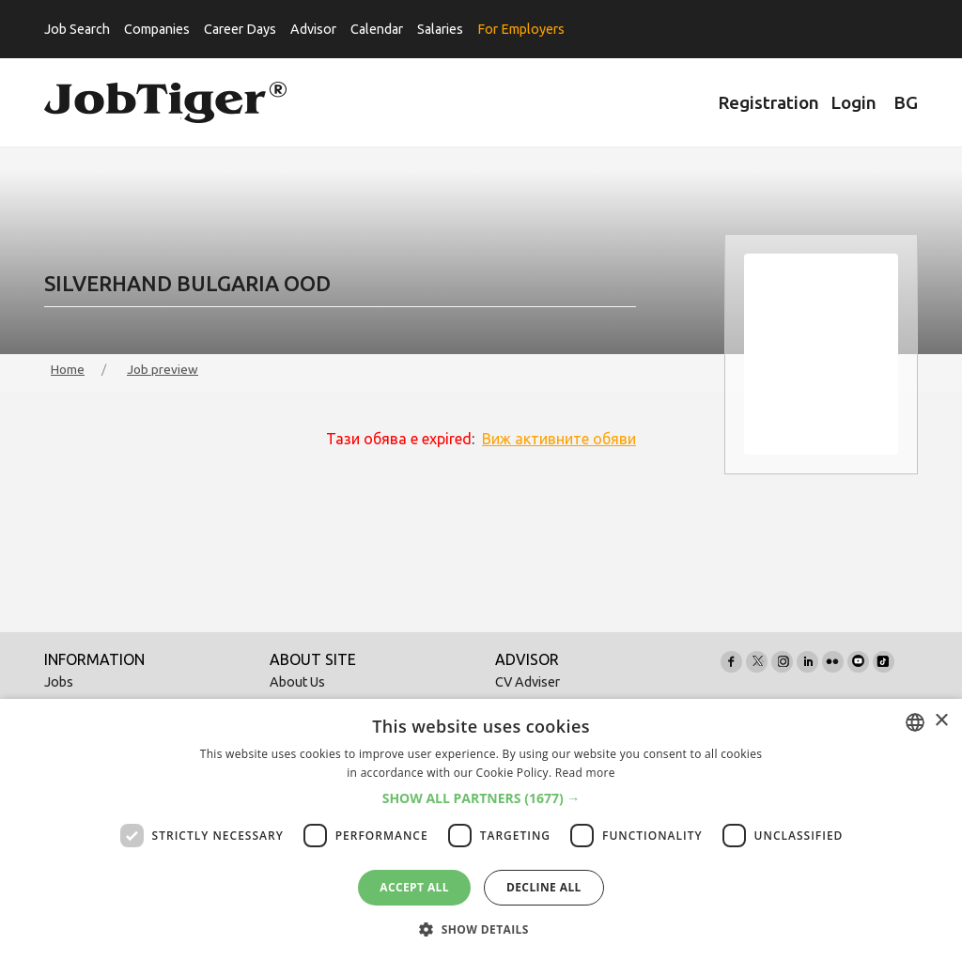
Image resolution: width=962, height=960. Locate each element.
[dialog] (481, 829)
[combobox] (915, 722)
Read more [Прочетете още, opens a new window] (585, 773)
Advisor (313, 29)
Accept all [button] (414, 887)
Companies (157, 29)
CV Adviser (527, 681)
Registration (768, 102)
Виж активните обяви (559, 438)
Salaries (440, 29)
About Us (297, 681)
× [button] (941, 721)
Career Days (240, 29)
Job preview (162, 369)
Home (68, 369)
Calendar (376, 29)
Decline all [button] (544, 887)
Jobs (58, 681)
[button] (481, 798)
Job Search (77, 29)
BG (905, 102)
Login (853, 102)
